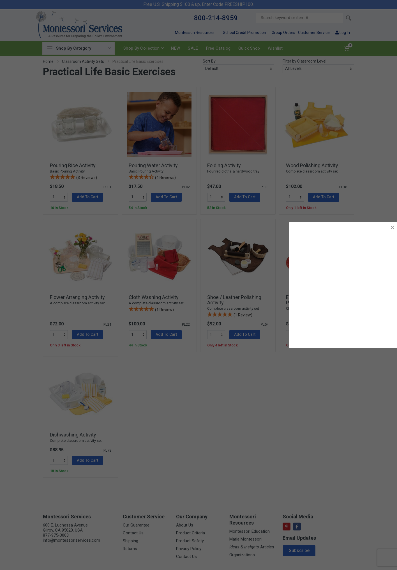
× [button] (392, 227)
